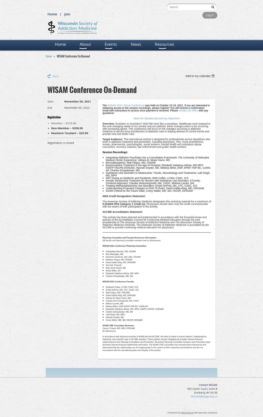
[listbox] (200, 76)
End (49, 107)
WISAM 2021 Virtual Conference (126, 105)
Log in (210, 15)
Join (67, 14)
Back (56, 76)
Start (50, 101)
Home (52, 14)
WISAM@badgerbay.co (204, 396)
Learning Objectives (168, 118)
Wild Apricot (187, 412)
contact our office (188, 110)
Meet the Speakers (144, 118)
